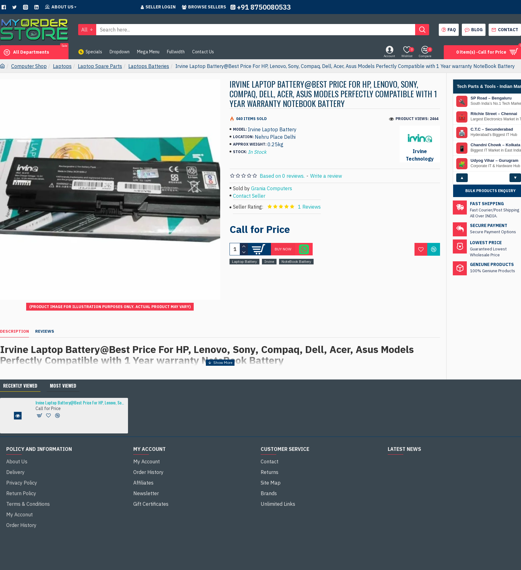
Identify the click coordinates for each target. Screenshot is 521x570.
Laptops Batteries (148, 66)
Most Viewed (63, 370)
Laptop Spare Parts (100, 66)
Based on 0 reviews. (282, 176)
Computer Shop (29, 66)
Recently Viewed (20, 370)
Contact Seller (249, 196)
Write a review (326, 176)
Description (14, 323)
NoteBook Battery (296, 261)
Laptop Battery (244, 261)
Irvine (269, 261)
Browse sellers (204, 7)
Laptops (62, 66)
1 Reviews (309, 207)
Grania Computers (271, 188)
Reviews (44, 323)
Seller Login (158, 7)
